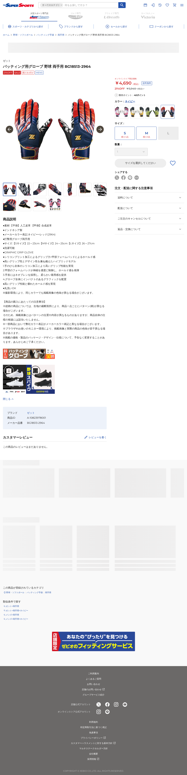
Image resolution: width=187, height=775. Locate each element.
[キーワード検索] (122, 5)
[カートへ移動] (174, 5)
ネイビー (130, 101)
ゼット (7, 60)
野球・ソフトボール (23, 34)
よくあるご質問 (93, 678)
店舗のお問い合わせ (93, 689)
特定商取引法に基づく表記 (93, 727)
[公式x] (98, 704)
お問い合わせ (93, 684)
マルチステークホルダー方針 (93, 748)
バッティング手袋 (45, 34)
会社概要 (93, 753)
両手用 (61, 34)
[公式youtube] (125, 704)
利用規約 (93, 722)
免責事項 (93, 732)
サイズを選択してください (140, 163)
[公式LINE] (107, 712)
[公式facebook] (107, 704)
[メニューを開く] (182, 5)
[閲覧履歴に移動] (160, 5)
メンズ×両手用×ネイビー (17, 619)
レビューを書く (98, 437)
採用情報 (93, 759)
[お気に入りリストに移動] (167, 5)
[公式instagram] (116, 704)
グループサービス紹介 (93, 694)
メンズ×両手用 (12, 614)
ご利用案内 (93, 673)
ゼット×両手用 (12, 606)
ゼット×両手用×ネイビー (17, 610)
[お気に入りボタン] (172, 163)
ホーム (6, 34)
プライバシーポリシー (93, 738)
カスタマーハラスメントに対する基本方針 (93, 743)
